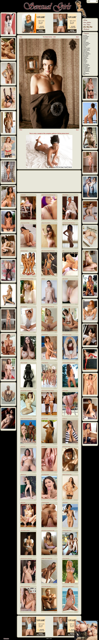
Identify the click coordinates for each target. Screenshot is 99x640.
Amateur (55, 248)
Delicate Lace (23, 474)
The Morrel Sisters (24, 250)
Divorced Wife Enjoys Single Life (48, 306)
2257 (51, 638)
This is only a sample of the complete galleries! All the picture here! (49, 133)
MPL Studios (85, 56)
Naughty (34, 220)
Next (77, 37)
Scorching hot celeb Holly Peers (69, 222)
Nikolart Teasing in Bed (67, 474)
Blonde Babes (65, 390)
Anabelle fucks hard (66, 306)
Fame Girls (85, 45)
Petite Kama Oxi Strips (25, 222)
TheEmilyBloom (86, 71)
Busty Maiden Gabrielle (25, 530)
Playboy (84, 59)
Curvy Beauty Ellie (45, 474)
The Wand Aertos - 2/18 (49, 37)
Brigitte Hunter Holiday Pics (47, 558)
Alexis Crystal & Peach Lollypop (48, 390)
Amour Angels (86, 36)
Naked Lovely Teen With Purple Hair (48, 194)
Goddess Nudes (86, 49)
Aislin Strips (23, 502)
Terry (22, 334)
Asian (34, 304)
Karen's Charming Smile (25, 586)
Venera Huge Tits (66, 558)
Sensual (75, 527)
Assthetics (44, 446)
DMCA (47, 638)
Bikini (56, 276)
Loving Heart (23, 194)
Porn (56, 332)
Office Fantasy (65, 194)
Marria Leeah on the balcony (68, 586)
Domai (84, 41)
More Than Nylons (86, 53)
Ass (76, 276)
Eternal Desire (86, 44)
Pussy (55, 220)
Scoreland (85, 61)
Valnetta (43, 278)
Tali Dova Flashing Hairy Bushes (69, 362)
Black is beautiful (24, 362)
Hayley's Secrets (86, 50)
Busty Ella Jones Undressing (26, 558)
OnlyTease (85, 57)
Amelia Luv (65, 418)
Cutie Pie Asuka (45, 334)
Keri (63, 250)
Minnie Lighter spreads (67, 334)
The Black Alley (86, 68)
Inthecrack (85, 51)
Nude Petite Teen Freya (46, 586)
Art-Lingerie (85, 37)
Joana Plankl (65, 502)
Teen (35, 499)
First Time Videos (86, 48)
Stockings (75, 220)
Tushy (84, 72)
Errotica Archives (86, 43)
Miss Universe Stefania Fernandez (48, 250)
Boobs (76, 248)
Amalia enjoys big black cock (26, 418)
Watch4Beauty (86, 73)
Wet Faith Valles (45, 418)
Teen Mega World (86, 67)
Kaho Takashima (24, 306)
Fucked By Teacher (45, 502)
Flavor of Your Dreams (46, 222)
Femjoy (84, 46)
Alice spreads (65, 278)
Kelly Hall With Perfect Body (26, 390)
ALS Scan (85, 35)
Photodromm (85, 58)
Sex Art (84, 63)
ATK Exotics (85, 38)
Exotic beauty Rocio (66, 446)
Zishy (84, 74)
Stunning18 (85, 66)
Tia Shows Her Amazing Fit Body (27, 278)
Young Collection (45, 362)
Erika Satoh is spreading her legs (48, 530)
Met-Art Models (86, 52)
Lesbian (34, 276)
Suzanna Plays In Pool (67, 530)
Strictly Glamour (86, 65)
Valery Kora (23, 446)
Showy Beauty (86, 64)
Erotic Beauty (86, 42)
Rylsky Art (85, 60)
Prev (21, 37)
